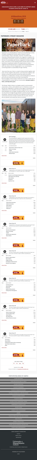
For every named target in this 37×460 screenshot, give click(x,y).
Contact (18, 433)
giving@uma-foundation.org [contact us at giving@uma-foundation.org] (23, 369)
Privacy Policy (19, 435)
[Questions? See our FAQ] (22, 367)
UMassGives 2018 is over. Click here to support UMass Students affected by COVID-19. (18, 7)
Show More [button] (4, 155)
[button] (23, 363)
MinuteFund (18, 437)
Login (18, 453)
